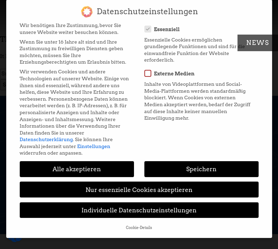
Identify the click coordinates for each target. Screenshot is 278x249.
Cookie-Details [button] (139, 223)
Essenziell (164, 24)
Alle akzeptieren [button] (77, 164)
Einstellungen (93, 142)
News (257, 42)
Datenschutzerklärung (46, 135)
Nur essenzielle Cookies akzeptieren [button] (139, 185)
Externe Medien (171, 69)
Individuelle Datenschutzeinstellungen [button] (139, 205)
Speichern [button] (201, 164)
